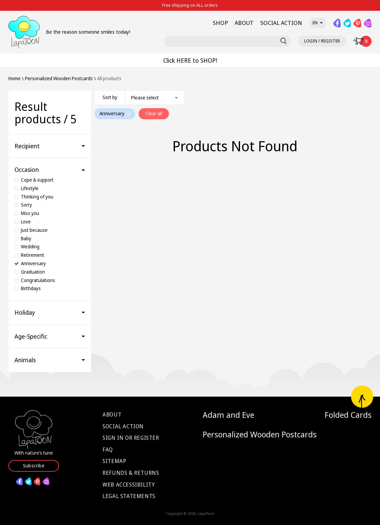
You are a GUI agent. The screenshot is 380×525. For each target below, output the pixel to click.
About (112, 414)
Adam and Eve (228, 415)
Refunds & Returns (131, 472)
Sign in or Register (131, 437)
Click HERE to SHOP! (190, 60)
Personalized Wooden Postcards (260, 434)
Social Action (123, 426)
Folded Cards (348, 415)
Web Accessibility (129, 484)
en (318, 23)
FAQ (108, 449)
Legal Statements (129, 496)
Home (14, 79)
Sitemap (114, 461)
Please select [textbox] (145, 97)
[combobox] (139, 97)
